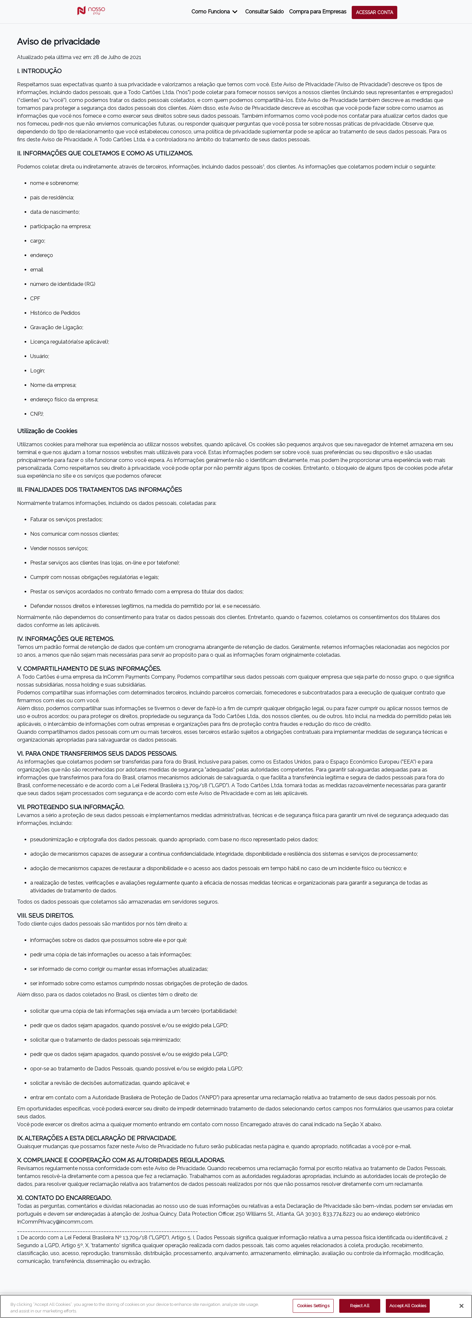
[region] (236, 1306)
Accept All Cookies (407, 1305)
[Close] (461, 1306)
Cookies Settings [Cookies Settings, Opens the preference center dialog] (313, 1305)
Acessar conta (374, 12)
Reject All (359, 1305)
